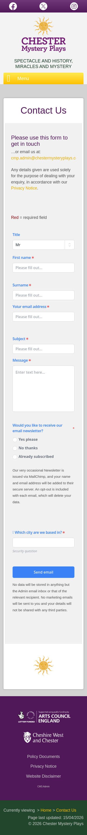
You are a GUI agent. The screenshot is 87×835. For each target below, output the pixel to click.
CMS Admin (43, 786)
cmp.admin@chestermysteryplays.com (46, 158)
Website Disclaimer (43, 776)
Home (46, 810)
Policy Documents (43, 756)
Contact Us (66, 810)
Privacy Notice (24, 188)
